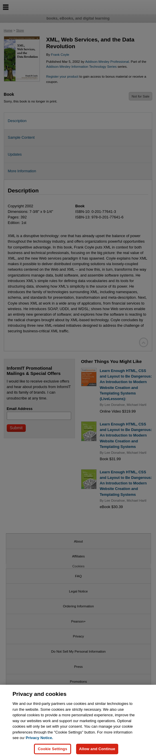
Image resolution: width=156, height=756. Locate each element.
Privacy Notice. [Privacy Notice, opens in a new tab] (39, 740)
